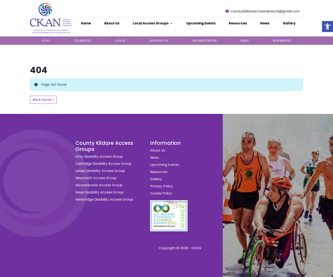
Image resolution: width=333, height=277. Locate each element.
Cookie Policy (161, 193)
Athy (46, 41)
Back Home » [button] (43, 99)
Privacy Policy (161, 186)
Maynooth (159, 41)
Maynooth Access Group (96, 178)
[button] (327, 26)
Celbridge (82, 41)
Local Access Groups (153, 23)
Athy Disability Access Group (99, 156)
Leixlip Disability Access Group (100, 170)
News (265, 23)
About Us (112, 23)
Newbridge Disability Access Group (104, 199)
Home (86, 23)
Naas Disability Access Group (99, 192)
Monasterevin (205, 41)
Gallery (289, 23)
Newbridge (282, 41)
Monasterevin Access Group (98, 185)
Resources (238, 23)
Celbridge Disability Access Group (103, 163)
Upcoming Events (201, 23)
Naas (245, 41)
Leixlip (120, 41)
